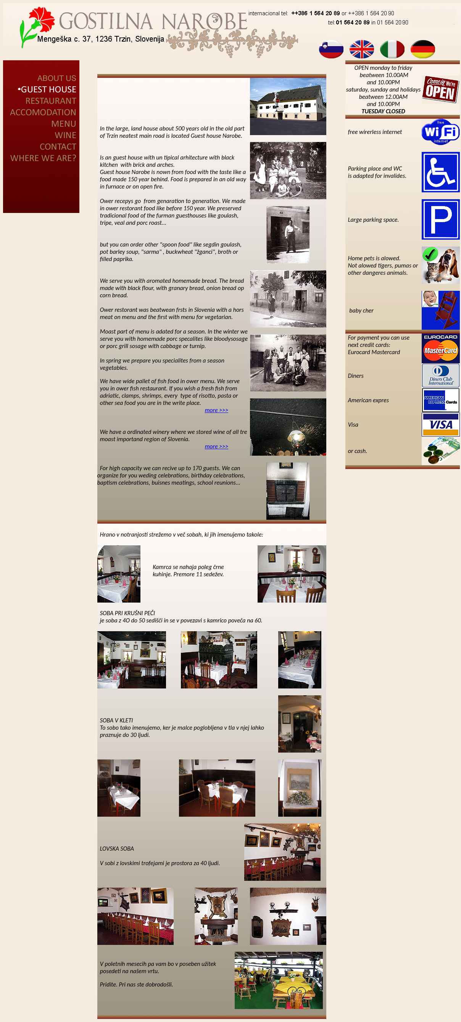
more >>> (217, 410)
